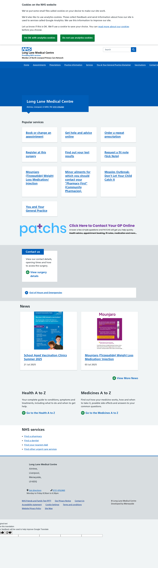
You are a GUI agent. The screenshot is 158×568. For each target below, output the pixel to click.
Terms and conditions (72, 504)
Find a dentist (31, 440)
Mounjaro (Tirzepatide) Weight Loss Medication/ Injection (39, 177)
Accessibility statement (32, 504)
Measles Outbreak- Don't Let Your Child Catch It (118, 175)
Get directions (35, 490)
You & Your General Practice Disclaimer (114, 65)
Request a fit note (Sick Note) (117, 154)
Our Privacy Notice (63, 501)
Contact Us (79, 501)
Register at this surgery (36, 154)
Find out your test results (77, 154)
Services (89, 65)
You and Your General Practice (36, 208)
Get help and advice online (78, 134)
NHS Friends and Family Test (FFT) (36, 501)
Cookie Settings (52, 504)
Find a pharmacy (33, 436)
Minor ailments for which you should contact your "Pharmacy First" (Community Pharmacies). (77, 181)
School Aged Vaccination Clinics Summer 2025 (45, 357)
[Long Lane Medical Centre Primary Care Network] (42, 53)
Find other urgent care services (40, 449)
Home (26, 65)
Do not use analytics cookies (77, 37)
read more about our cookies (113, 26)
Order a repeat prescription (114, 134)
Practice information (73, 65)
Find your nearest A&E (36, 445)
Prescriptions (55, 65)
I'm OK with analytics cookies (39, 37)
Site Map (49, 508)
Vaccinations (140, 65)
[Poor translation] (9, 532)
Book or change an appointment (38, 134)
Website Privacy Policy (31, 508)
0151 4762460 (58, 107)
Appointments (39, 65)
